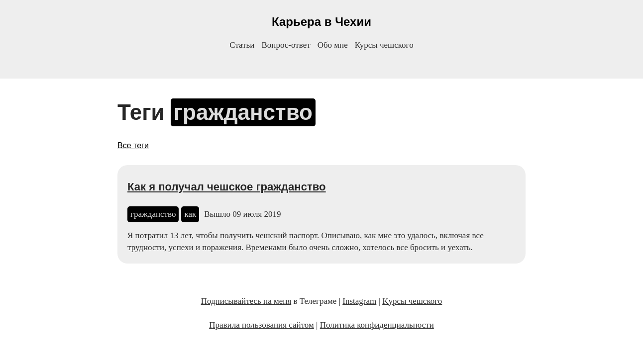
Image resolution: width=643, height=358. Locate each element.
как (190, 214)
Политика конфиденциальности (377, 325)
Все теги (133, 145)
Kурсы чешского (412, 301)
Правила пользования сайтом (261, 325)
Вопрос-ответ (285, 45)
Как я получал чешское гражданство (226, 186)
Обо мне (333, 45)
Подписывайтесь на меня (246, 301)
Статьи (241, 45)
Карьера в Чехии (321, 21)
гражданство (153, 214)
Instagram (359, 301)
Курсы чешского (384, 45)
